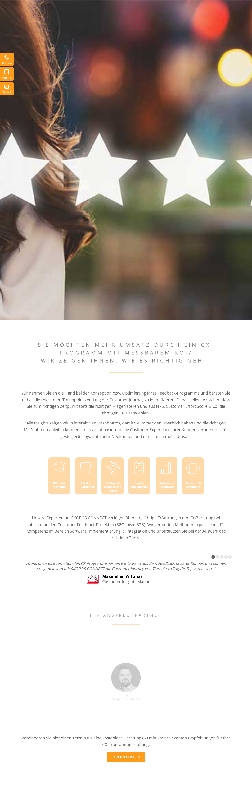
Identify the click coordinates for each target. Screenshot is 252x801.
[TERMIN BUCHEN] (126, 757)
